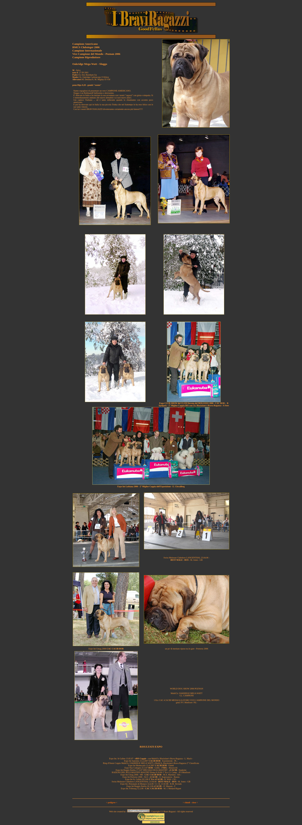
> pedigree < (111, 802)
